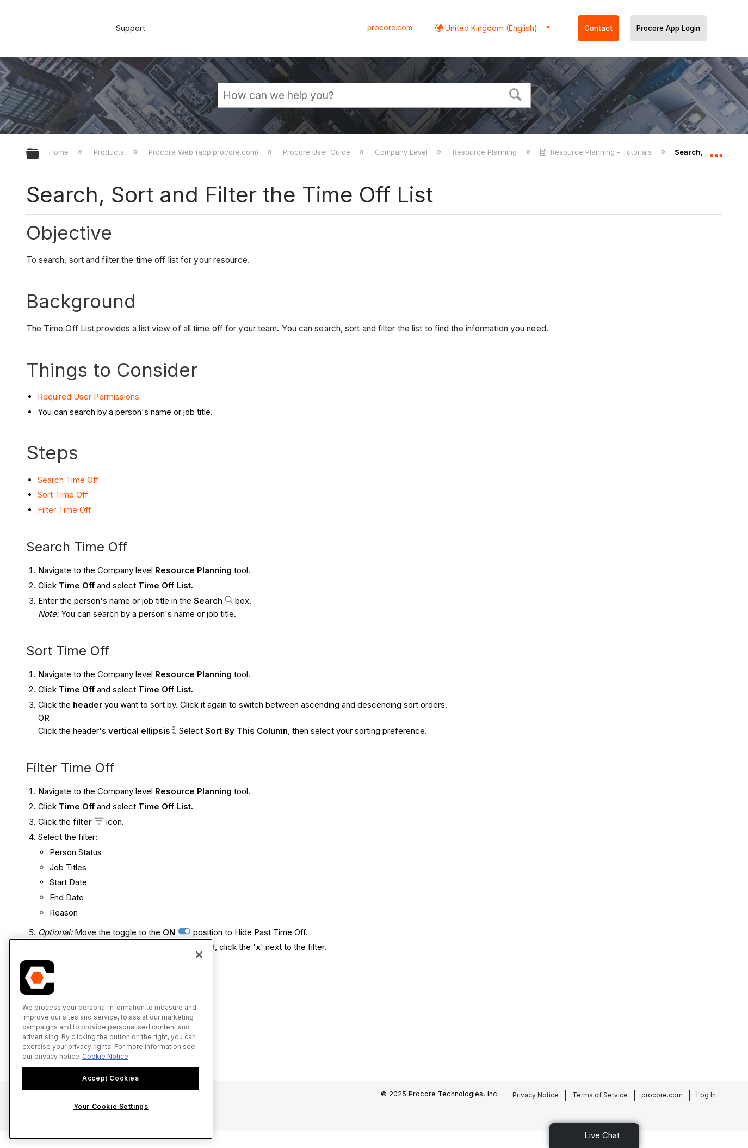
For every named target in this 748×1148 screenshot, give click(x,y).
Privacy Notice (535, 1095)
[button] (515, 93)
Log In (706, 1095)
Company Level (402, 152)
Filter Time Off (64, 510)
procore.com (389, 27)
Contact (598, 28)
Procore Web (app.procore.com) (205, 152)
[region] (111, 1038)
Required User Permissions (88, 396)
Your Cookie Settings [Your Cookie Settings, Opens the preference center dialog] (111, 1106)
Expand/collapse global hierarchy (39, 154)
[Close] (199, 955)
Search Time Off (68, 480)
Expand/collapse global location (715, 151)
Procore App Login (668, 28)
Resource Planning (486, 152)
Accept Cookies (110, 1078)
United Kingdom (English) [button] (490, 28)
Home (60, 152)
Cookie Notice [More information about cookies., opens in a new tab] (105, 1056)
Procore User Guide (318, 152)
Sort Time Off (63, 494)
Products (110, 152)
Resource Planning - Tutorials (597, 152)
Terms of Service (600, 1095)
